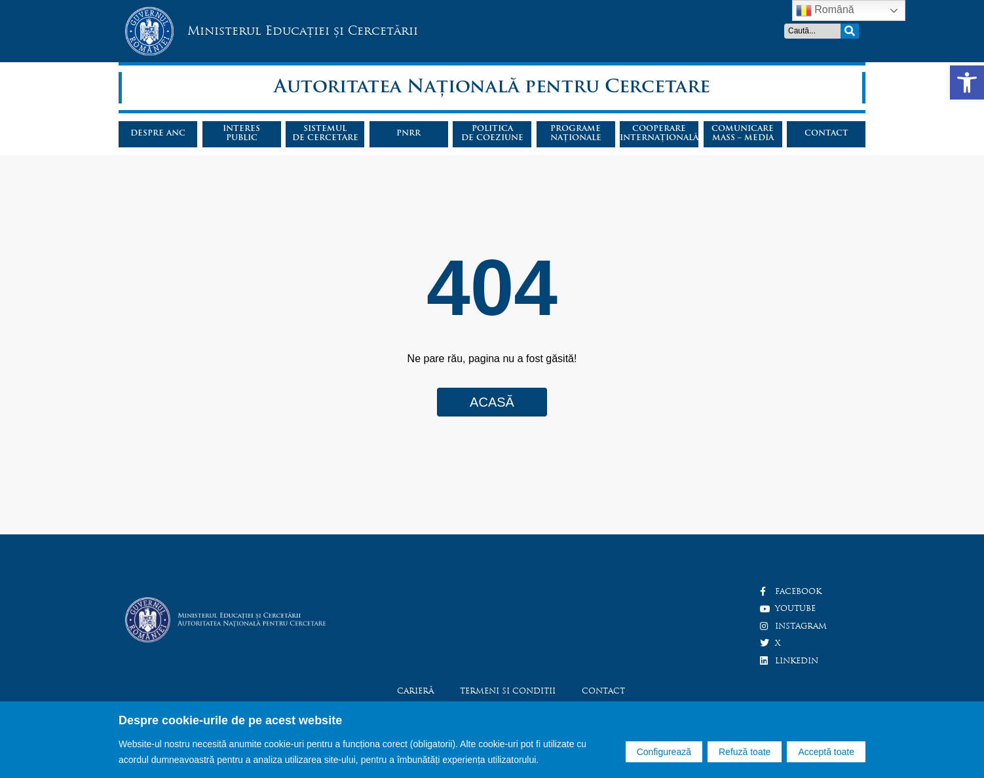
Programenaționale (575, 133)
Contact (826, 134)
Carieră (415, 691)
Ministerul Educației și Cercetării (302, 30)
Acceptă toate (826, 752)
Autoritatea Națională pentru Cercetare (492, 88)
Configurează (664, 752)
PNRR (408, 134)
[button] (967, 82)
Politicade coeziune (492, 133)
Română (825, 10)
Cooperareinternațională (659, 133)
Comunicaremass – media (742, 133)
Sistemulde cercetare (325, 133)
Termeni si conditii (508, 691)
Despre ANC (157, 134)
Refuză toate (744, 752)
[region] (492, 739)
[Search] (850, 31)
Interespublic (241, 133)
